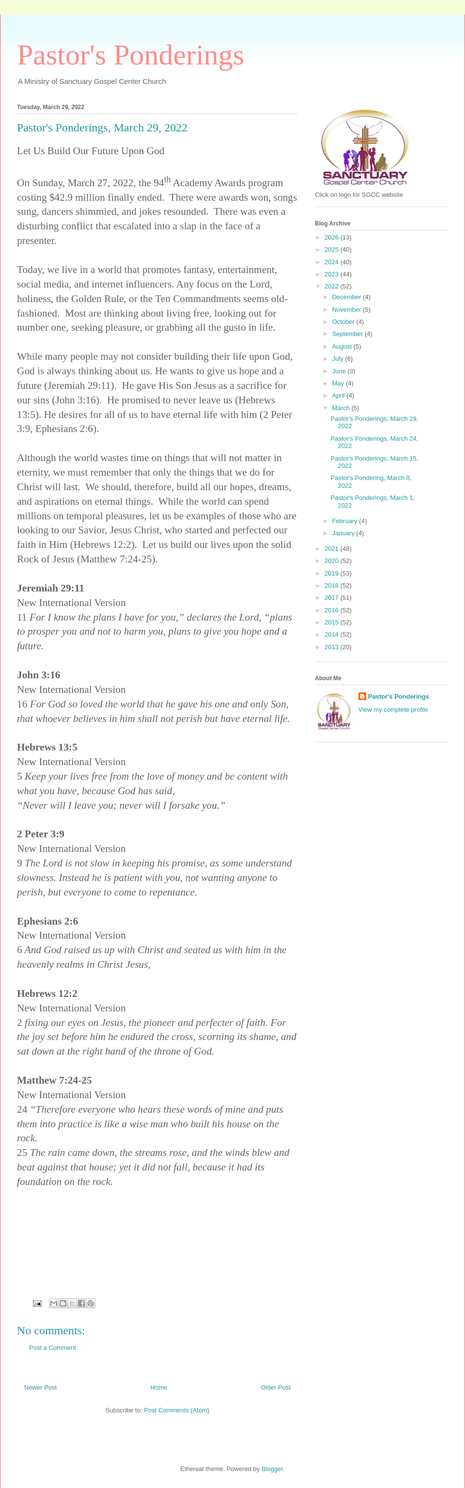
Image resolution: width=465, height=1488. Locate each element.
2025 (333, 249)
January (344, 533)
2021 (333, 548)
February (345, 521)
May (339, 383)
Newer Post (40, 1387)
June (340, 371)
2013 (333, 647)
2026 (333, 237)
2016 (333, 610)
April (339, 395)
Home (159, 1387)
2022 (333, 286)
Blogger (272, 1468)
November (347, 309)
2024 (333, 262)
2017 (333, 597)
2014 (333, 634)
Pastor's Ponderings (130, 55)
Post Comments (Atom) (176, 1410)
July (338, 358)
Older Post (276, 1387)
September (348, 333)
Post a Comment (52, 1347)
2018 (333, 585)
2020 (333, 560)
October (344, 321)
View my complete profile (393, 709)
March (342, 408)
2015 (333, 622)
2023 (333, 274)
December (347, 297)
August (343, 346)
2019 (333, 573)
